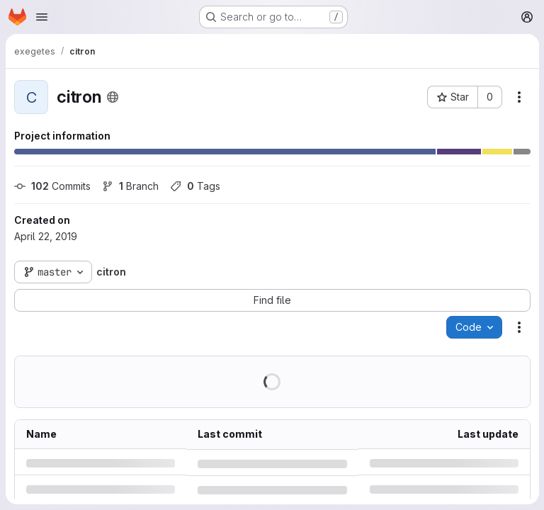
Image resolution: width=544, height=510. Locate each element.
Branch (130, 186)
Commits (52, 186)
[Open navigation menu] (41, 17)
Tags (195, 186)
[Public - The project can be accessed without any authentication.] (112, 97)
